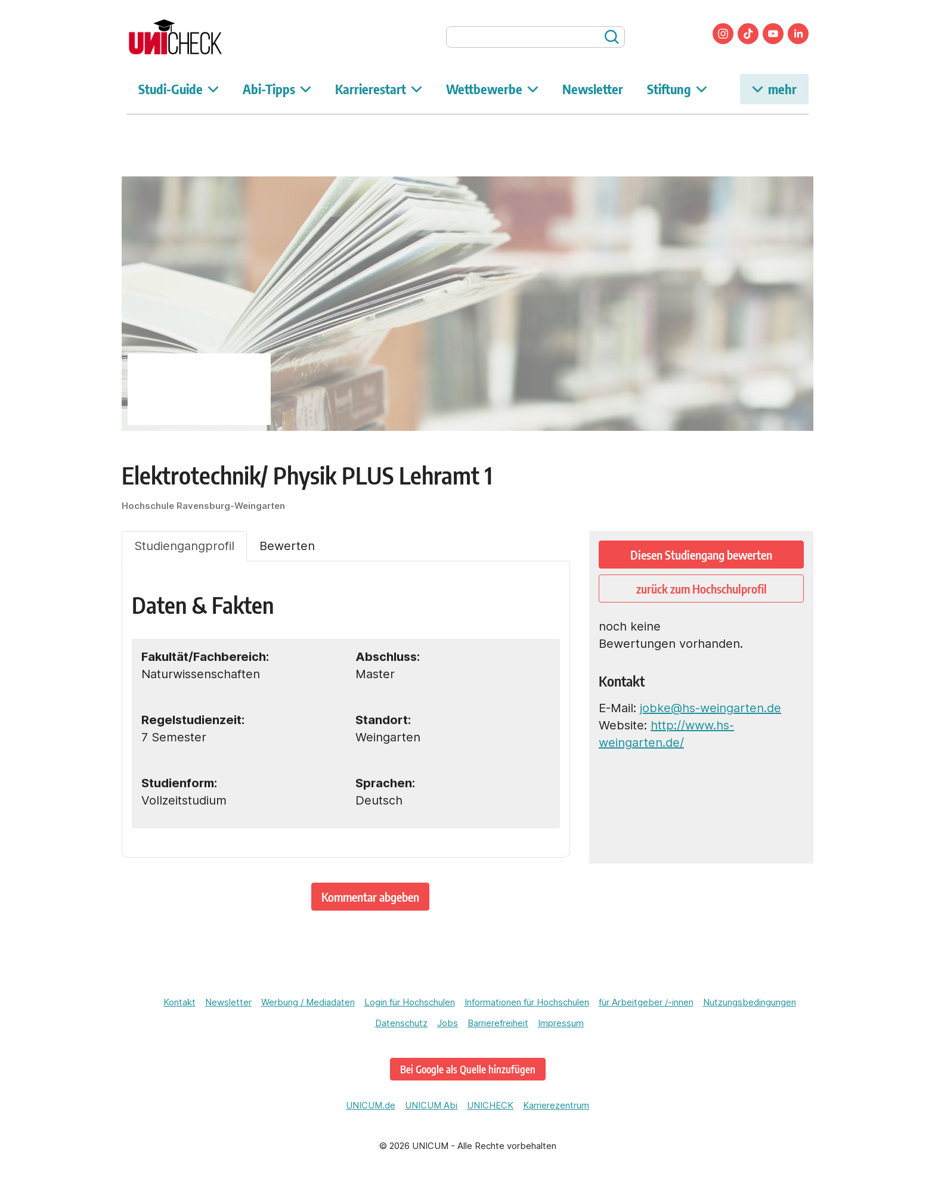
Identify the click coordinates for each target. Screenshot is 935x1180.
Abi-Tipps (277, 88)
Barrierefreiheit (498, 1023)
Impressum (561, 1023)
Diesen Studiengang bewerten (701, 554)
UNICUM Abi (431, 1105)
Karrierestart (378, 88)
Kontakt (179, 1002)
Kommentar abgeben (370, 896)
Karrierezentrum (556, 1105)
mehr (774, 88)
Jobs (447, 1023)
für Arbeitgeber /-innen (646, 1002)
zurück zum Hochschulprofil (701, 588)
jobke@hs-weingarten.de (710, 708)
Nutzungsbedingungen (749, 1002)
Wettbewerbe (492, 88)
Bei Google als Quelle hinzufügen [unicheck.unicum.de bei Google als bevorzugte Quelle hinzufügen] (467, 1069)
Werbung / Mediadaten (308, 1002)
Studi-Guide (178, 88)
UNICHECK (490, 1105)
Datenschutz (401, 1023)
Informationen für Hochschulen (527, 1002)
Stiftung (677, 88)
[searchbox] (535, 37)
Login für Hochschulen (409, 1002)
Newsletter (592, 88)
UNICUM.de (370, 1105)
